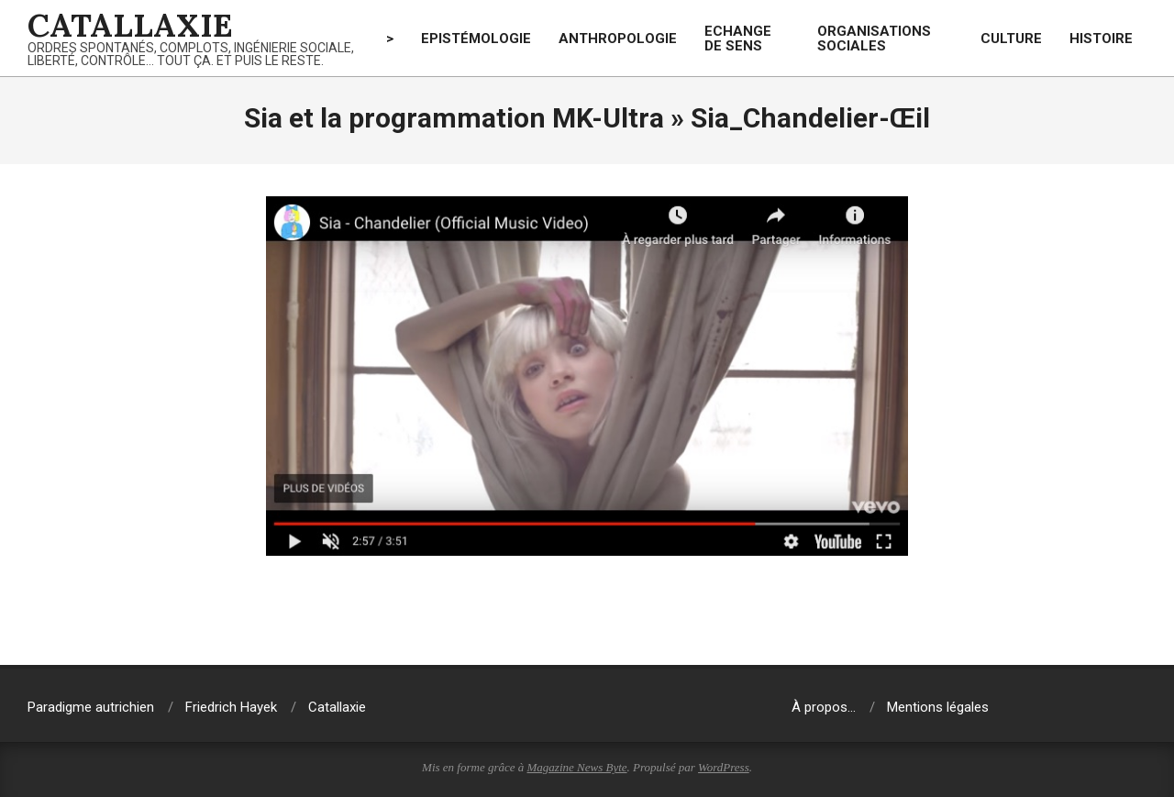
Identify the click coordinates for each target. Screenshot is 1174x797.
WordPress (723, 767)
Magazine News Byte (577, 767)
